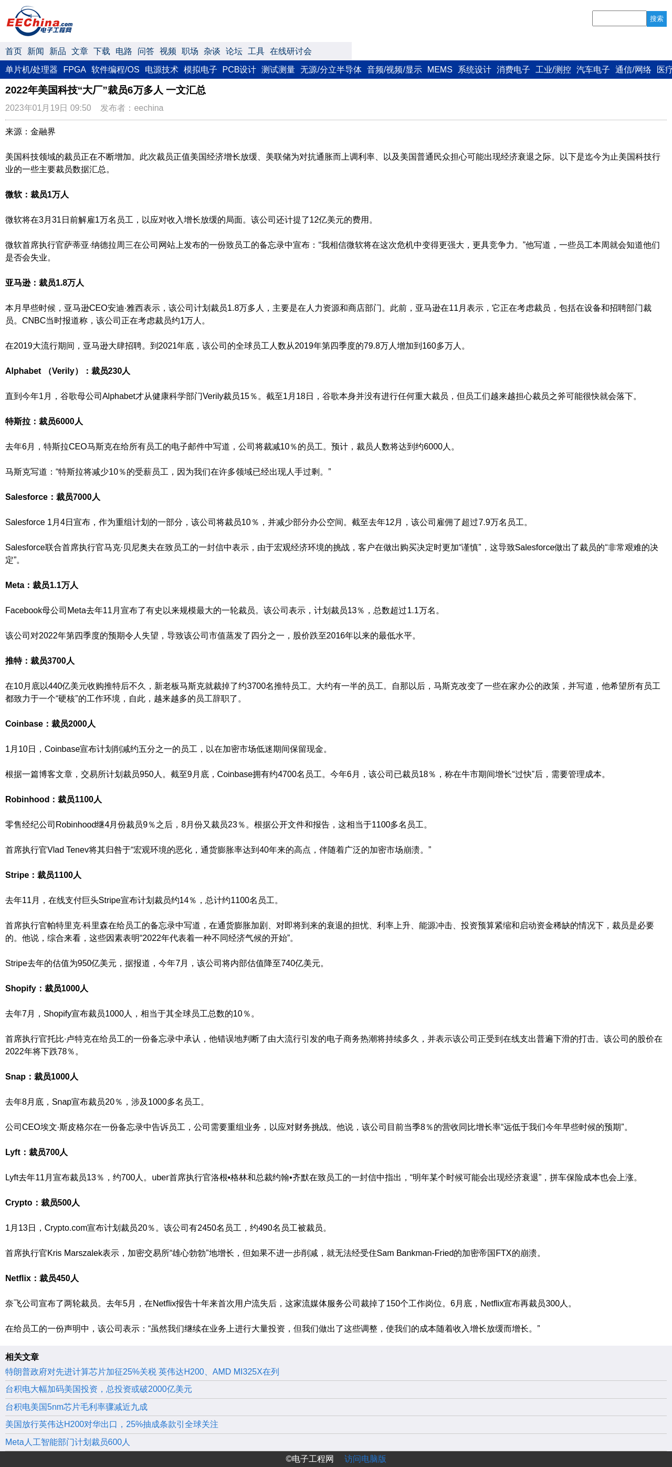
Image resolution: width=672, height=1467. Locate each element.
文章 (79, 51)
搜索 (657, 19)
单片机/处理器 (31, 69)
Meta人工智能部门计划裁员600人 (67, 1442)
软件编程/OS (115, 69)
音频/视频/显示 (394, 69)
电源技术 (161, 69)
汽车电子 (593, 69)
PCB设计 (240, 69)
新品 (57, 51)
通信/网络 (633, 69)
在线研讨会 (291, 51)
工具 (256, 51)
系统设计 (474, 69)
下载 (101, 51)
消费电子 (513, 69)
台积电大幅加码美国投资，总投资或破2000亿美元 (98, 1389)
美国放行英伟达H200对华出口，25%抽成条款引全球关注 (111, 1424)
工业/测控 (553, 69)
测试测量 (278, 69)
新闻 (35, 51)
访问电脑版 (365, 1458)
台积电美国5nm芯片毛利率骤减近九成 (76, 1406)
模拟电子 (200, 69)
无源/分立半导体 (330, 69)
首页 (13, 51)
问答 (146, 51)
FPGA (74, 69)
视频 (168, 51)
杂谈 (212, 51)
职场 (190, 51)
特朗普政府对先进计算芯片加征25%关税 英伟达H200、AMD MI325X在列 (142, 1371)
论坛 (234, 51)
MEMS (440, 69)
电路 (124, 51)
